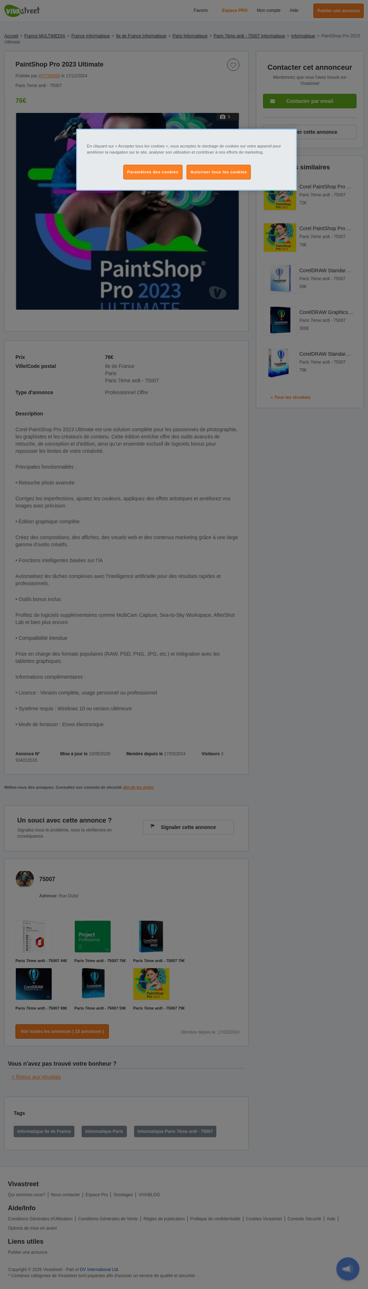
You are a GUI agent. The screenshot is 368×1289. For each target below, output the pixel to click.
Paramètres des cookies (153, 172)
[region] (186, 160)
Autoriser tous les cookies (218, 172)
